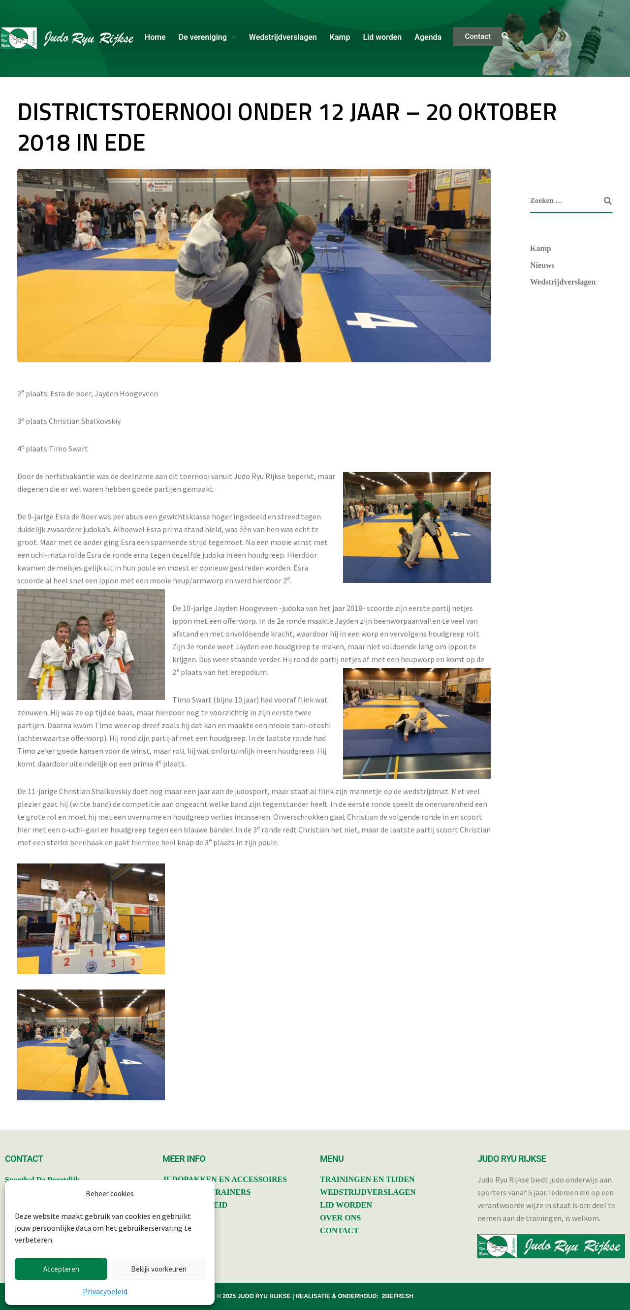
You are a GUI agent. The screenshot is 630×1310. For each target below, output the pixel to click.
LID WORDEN (346, 1205)
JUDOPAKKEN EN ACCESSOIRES (224, 1179)
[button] (207, 37)
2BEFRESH (397, 1296)
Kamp (340, 37)
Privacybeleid (105, 1291)
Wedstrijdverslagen (283, 37)
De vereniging (207, 37)
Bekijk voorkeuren (159, 1269)
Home (155, 37)
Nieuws (542, 265)
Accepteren (61, 1269)
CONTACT (339, 1230)
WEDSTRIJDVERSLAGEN (368, 1192)
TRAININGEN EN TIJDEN (367, 1179)
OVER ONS (340, 1218)
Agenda (427, 37)
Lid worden (382, 37)
